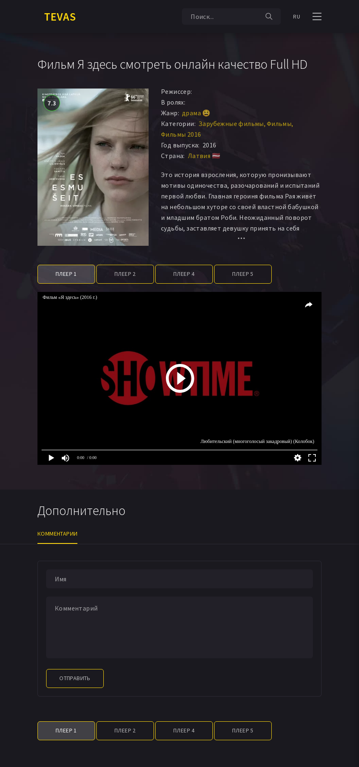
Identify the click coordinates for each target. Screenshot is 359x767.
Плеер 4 (184, 273)
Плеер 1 (66, 273)
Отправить (75, 678)
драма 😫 (196, 113)
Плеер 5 (243, 273)
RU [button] (296, 16)
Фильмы (279, 123)
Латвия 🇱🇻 (204, 156)
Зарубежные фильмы (231, 123)
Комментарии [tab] (57, 533)
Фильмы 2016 (181, 134)
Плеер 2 (125, 273)
